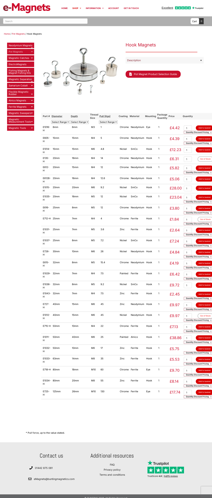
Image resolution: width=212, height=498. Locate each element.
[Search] (45, 21)
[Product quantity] (188, 128)
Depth (74, 116)
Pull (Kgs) (104, 116)
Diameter (57, 116)
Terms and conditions (112, 474)
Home (7, 34)
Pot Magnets (18, 34)
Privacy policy (112, 469)
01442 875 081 (44, 468)
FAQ (112, 464)
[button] (165, 60)
